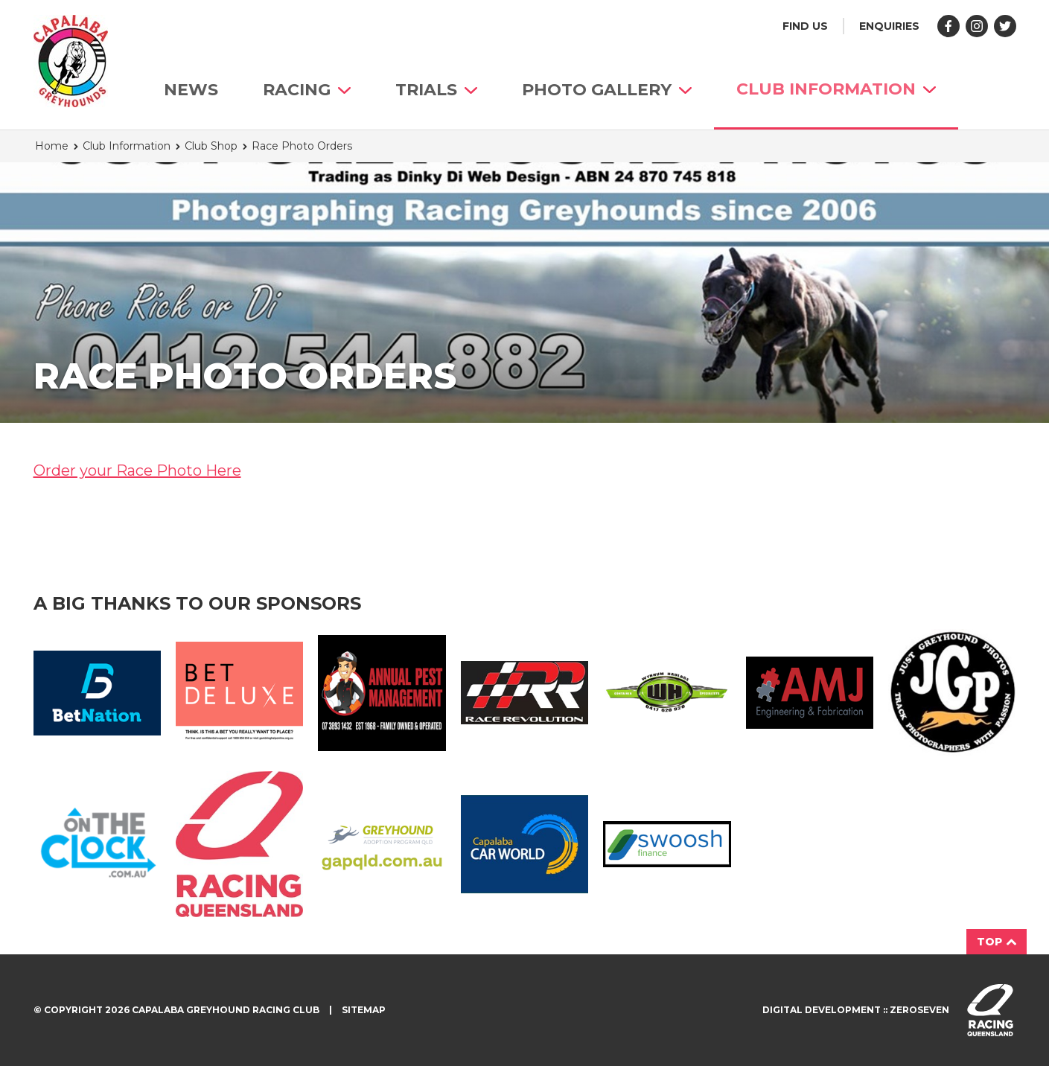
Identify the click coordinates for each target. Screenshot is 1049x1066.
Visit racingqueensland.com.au (990, 1010)
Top (996, 941)
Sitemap (364, 1009)
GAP (381, 844)
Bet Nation (97, 693)
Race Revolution (524, 692)
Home (51, 146)
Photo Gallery (607, 90)
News (191, 90)
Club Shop (211, 146)
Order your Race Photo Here (137, 470)
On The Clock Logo (97, 844)
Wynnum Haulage (666, 693)
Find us (805, 26)
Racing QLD (239, 844)
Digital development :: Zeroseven (855, 1009)
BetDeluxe (239, 693)
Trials (436, 90)
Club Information (836, 89)
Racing (307, 90)
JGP (951, 692)
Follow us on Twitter (1005, 26)
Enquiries (889, 26)
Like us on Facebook (948, 26)
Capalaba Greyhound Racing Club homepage (71, 61)
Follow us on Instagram (977, 26)
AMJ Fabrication (809, 692)
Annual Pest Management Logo (381, 693)
